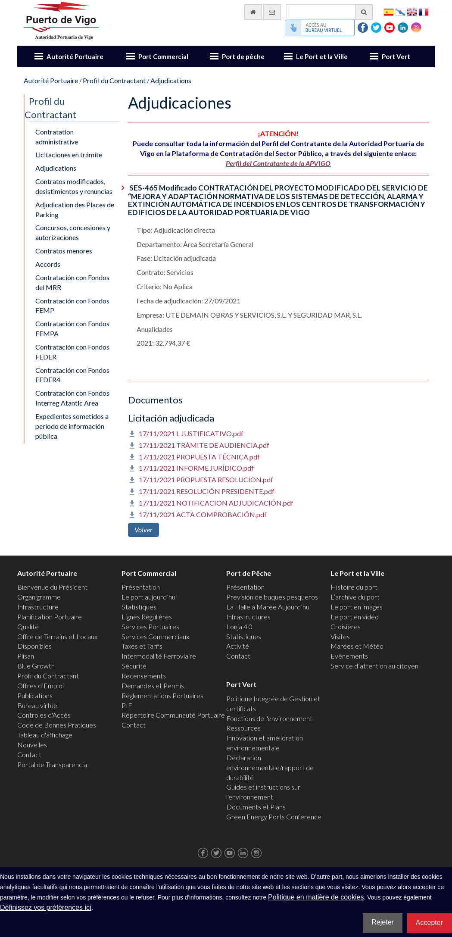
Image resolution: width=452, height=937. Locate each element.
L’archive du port (355, 597)
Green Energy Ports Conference (273, 816)
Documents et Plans (256, 807)
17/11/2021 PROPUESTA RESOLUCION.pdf (206, 479)
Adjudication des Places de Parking (74, 209)
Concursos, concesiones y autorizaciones (72, 232)
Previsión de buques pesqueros (272, 597)
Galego (400, 11)
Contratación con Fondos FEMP (72, 306)
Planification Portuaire (49, 616)
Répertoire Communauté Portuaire (173, 715)
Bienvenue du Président (52, 587)
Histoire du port (353, 587)
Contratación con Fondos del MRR (72, 282)
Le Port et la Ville (322, 56)
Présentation (141, 587)
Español (388, 11)
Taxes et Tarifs (142, 646)
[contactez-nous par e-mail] (272, 12)
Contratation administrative (56, 137)
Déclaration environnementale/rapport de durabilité (270, 767)
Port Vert (396, 56)
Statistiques (139, 607)
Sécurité (134, 666)
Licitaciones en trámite (68, 154)
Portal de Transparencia (52, 764)
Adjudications (170, 80)
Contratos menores (63, 251)
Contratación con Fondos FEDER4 (72, 375)
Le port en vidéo (354, 616)
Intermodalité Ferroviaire (159, 656)
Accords (47, 264)
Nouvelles (32, 744)
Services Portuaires (150, 626)
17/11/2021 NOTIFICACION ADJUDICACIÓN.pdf (216, 503)
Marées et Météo (356, 646)
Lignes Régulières (147, 616)
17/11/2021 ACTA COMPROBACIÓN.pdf (203, 514)
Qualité (28, 626)
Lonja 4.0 (239, 626)
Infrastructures (248, 616)
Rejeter (382, 922)
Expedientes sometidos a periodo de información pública (72, 426)
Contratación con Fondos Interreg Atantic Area (72, 398)
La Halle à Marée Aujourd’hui (268, 607)
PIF (127, 705)
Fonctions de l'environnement (269, 718)
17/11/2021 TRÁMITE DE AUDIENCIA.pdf (204, 445)
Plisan (25, 656)
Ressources (243, 728)
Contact (29, 754)
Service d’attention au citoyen (374, 666)
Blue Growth (36, 666)
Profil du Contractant (114, 80)
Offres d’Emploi (40, 685)
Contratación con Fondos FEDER (72, 352)
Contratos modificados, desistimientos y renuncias (73, 186)
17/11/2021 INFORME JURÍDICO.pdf (196, 468)
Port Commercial (163, 56)
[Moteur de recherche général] (330, 12)
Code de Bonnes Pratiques (56, 725)
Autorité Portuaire (75, 56)
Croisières (345, 626)
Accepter (429, 922)
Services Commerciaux (155, 636)
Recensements (144, 676)
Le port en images (356, 607)
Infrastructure (38, 607)
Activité (237, 646)
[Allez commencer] (253, 12)
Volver (143, 529)
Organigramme (39, 597)
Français (423, 11)
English (412, 11)
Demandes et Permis (153, 685)
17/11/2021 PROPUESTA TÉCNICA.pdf (199, 457)
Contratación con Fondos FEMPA (72, 328)
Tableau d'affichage (44, 735)
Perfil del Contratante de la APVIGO (278, 163)
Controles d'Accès (44, 715)
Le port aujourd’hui (149, 597)
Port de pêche (243, 56)
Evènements (349, 656)
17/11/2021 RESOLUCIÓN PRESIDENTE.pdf (206, 491)
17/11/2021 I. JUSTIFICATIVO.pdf (191, 433)
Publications (35, 695)
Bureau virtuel (38, 705)
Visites (340, 636)
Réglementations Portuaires (162, 695)
